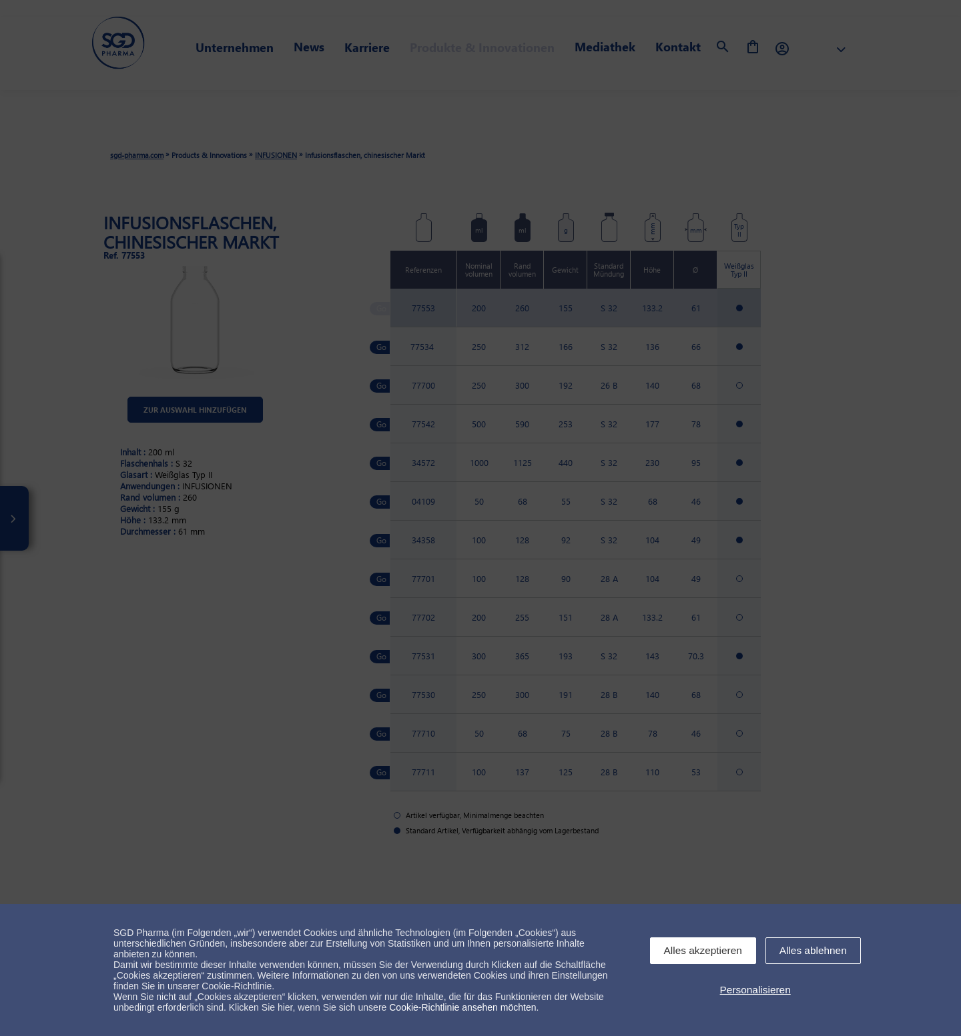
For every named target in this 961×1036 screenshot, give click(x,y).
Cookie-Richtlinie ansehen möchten (462, 1007)
